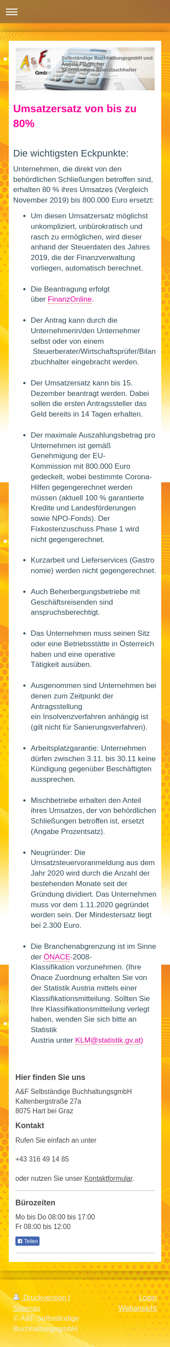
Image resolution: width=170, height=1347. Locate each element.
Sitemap (26, 1308)
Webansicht (138, 1308)
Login (148, 1298)
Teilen (27, 1241)
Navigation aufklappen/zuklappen (85, 11)
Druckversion (40, 1298)
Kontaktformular (108, 1178)
